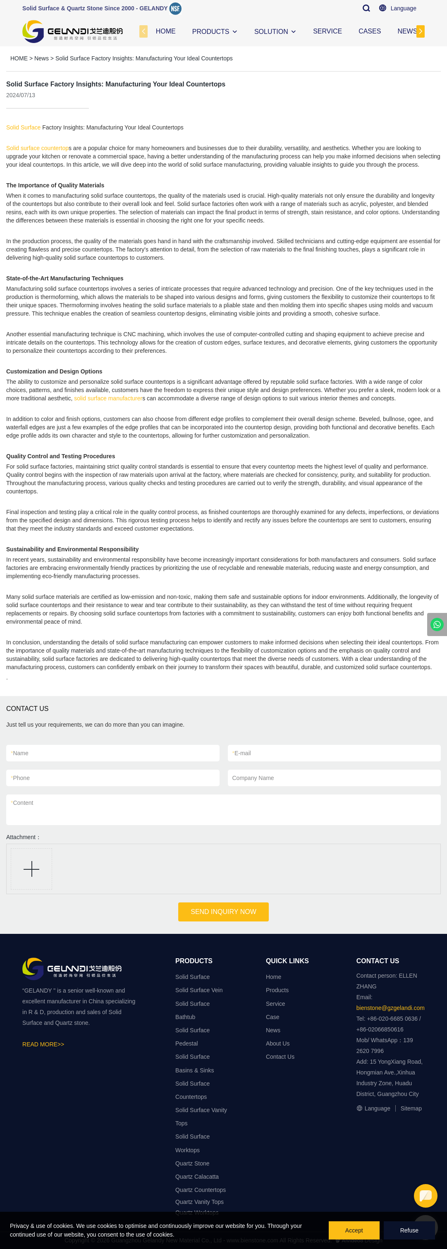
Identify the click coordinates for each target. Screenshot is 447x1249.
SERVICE (327, 31)
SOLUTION (271, 31)
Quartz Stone (192, 1163)
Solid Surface (23, 127)
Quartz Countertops (200, 1190)
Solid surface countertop (37, 148)
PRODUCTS (210, 31)
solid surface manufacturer (108, 398)
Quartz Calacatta (197, 1176)
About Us (278, 1043)
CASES (370, 31)
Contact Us (280, 1056)
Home (273, 977)
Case (273, 1017)
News (41, 58)
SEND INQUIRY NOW (223, 911)
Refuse (409, 1230)
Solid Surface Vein (198, 990)
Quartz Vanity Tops (199, 1202)
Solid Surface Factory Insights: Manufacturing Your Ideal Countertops (144, 58)
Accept (354, 1230)
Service (275, 1003)
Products (277, 990)
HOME (166, 31)
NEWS (407, 31)
